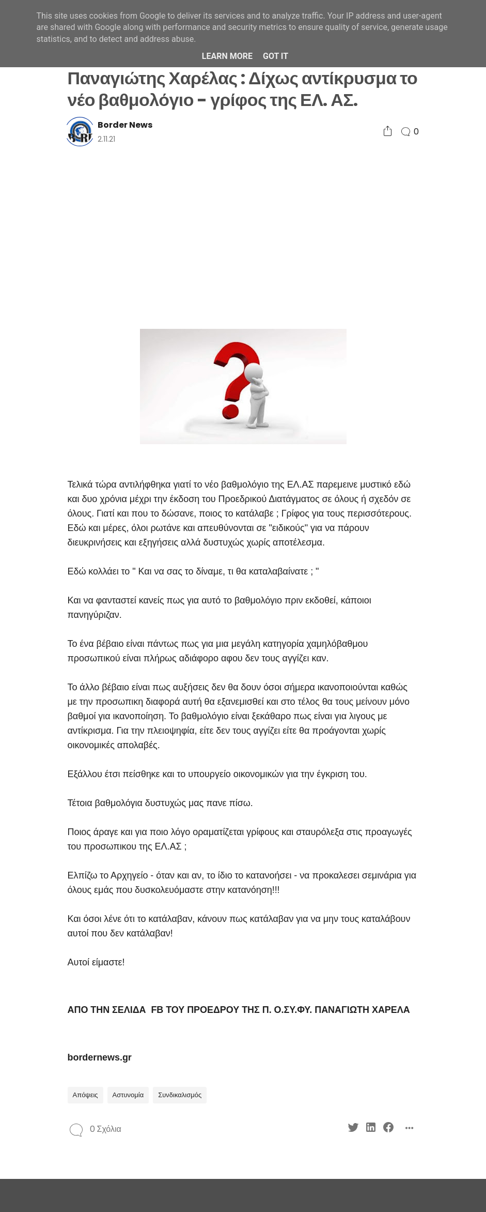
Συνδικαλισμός (179, 1095)
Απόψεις (85, 1095)
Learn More (227, 56)
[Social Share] (387, 131)
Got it (275, 56)
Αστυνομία (128, 1095)
